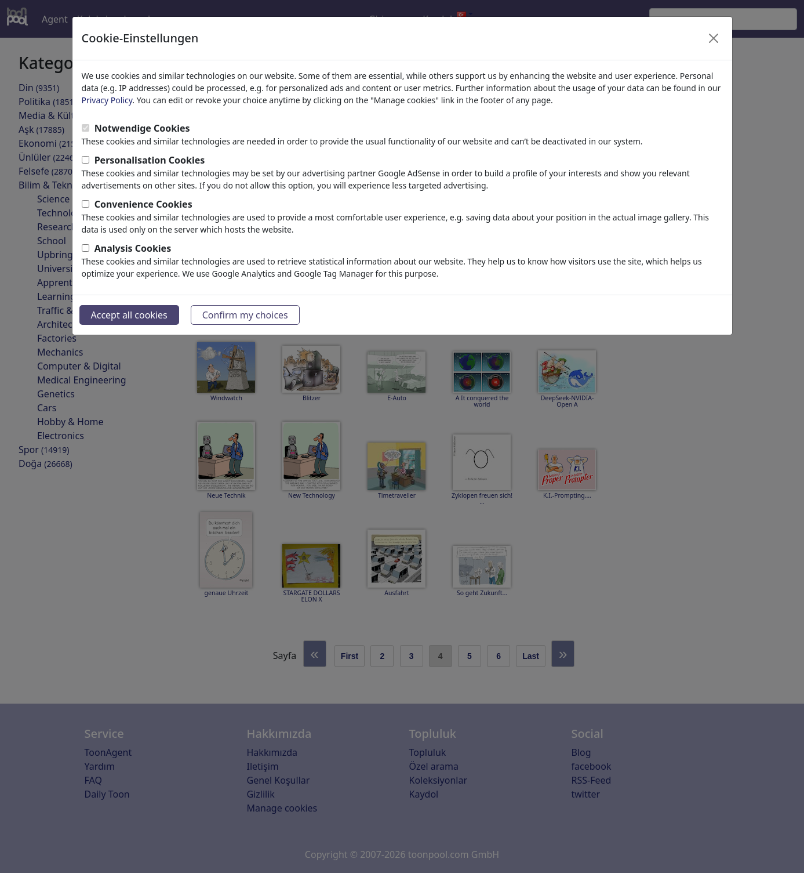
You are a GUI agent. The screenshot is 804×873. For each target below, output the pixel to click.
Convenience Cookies (143, 204)
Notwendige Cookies (142, 128)
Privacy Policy (107, 100)
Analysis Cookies (133, 248)
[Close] (713, 38)
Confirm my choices (245, 315)
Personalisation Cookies (149, 160)
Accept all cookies (129, 315)
